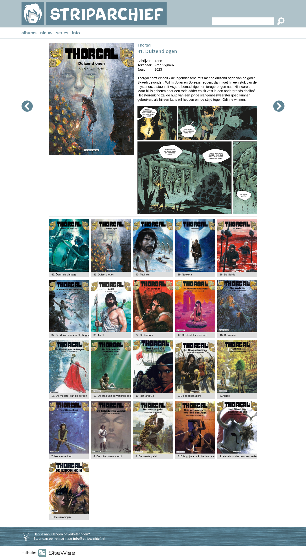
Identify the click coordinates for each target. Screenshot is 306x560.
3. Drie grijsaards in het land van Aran (199, 456)
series (62, 33)
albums (29, 33)
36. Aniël (98, 335)
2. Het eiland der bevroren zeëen (239, 456)
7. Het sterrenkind (61, 456)
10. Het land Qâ (145, 395)
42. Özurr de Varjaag (63, 274)
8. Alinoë (225, 395)
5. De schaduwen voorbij (107, 456)
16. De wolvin (227, 335)
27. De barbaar (144, 335)
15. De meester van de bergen (69, 395)
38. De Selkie (227, 274)
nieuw (46, 33)
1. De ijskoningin (61, 517)
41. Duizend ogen (103, 274)
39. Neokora (185, 274)
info (76, 33)
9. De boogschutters (189, 395)
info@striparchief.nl (89, 538)
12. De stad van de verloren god (112, 395)
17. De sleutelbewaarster (192, 335)
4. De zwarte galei (146, 456)
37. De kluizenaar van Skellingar (70, 335)
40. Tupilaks (143, 274)
